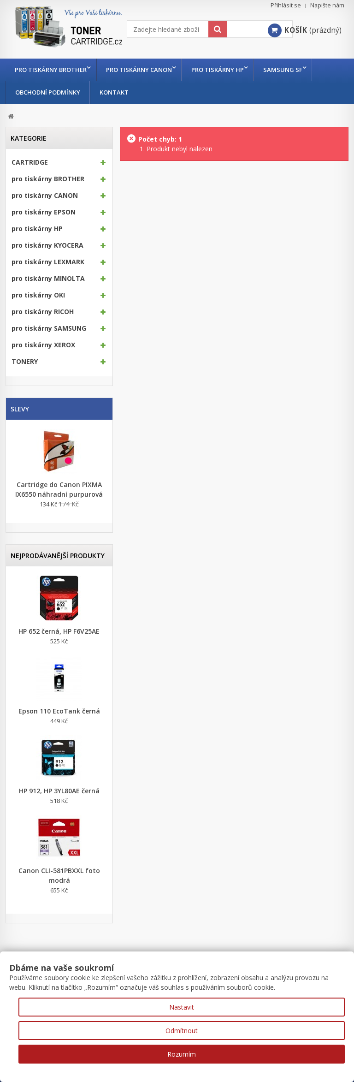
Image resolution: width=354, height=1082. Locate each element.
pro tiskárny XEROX (43, 345)
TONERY (25, 361)
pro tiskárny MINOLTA (48, 278)
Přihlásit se (286, 5)
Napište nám (327, 5)
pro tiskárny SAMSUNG (49, 328)
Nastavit (181, 1007)
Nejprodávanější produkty (58, 555)
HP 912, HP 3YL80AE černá (59, 790)
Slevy (20, 408)
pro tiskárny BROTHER (51, 69)
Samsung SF (289, 69)
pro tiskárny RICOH (43, 312)
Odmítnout (181, 1030)
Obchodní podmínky (47, 92)
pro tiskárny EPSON (44, 212)
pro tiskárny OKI (38, 295)
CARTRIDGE (30, 162)
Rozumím (181, 1054)
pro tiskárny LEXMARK (48, 262)
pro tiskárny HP (222, 69)
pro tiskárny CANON (141, 69)
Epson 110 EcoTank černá (59, 711)
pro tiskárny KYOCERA (47, 245)
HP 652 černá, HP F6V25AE (59, 631)
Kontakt (114, 92)
